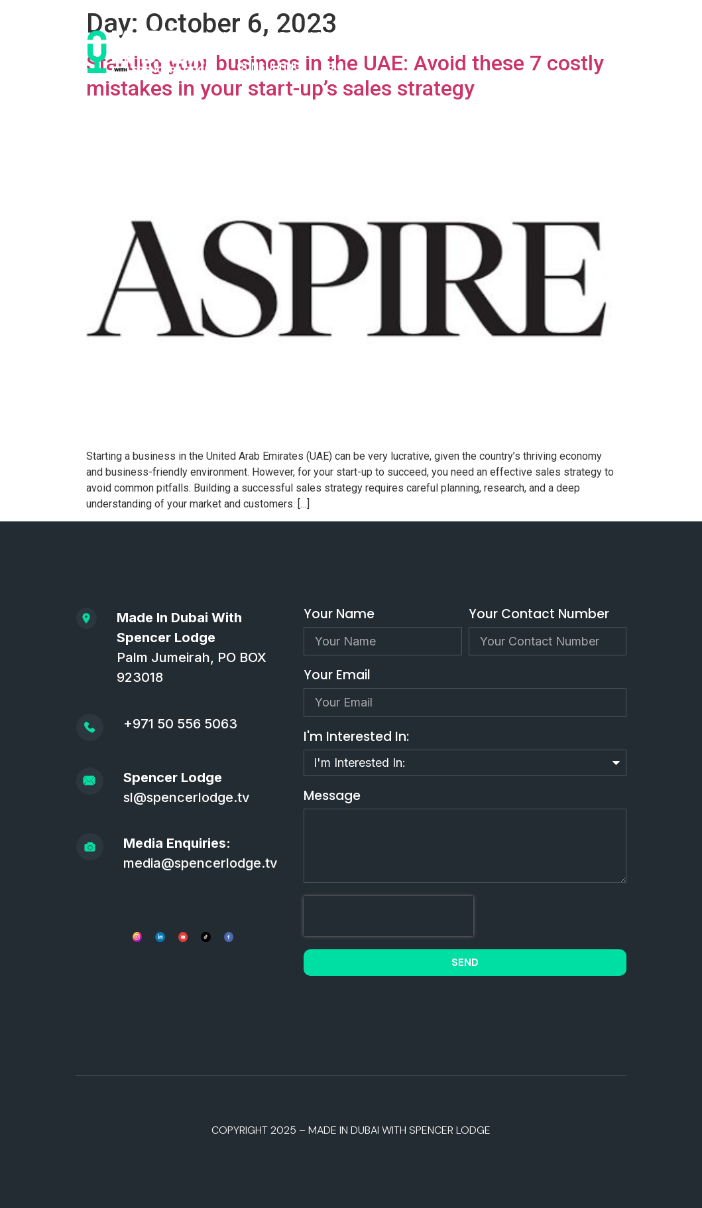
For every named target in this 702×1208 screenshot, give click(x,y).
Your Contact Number (539, 615)
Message (332, 797)
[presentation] (388, 916)
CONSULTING (269, 66)
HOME (238, 36)
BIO (335, 66)
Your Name (339, 615)
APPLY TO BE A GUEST (410, 36)
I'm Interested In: (356, 738)
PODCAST (304, 36)
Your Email (337, 676)
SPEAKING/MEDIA (535, 36)
